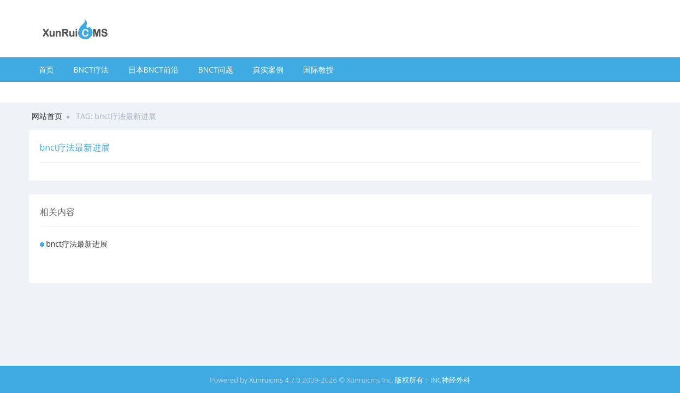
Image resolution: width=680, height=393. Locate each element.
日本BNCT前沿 (153, 69)
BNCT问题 (215, 69)
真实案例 (268, 69)
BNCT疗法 (91, 69)
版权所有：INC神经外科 (432, 380)
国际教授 (318, 69)
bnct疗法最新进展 (77, 244)
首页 (46, 69)
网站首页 (47, 116)
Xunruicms (266, 380)
